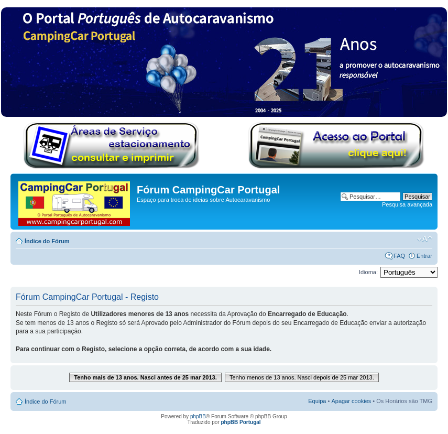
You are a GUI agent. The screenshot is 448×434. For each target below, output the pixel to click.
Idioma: (368, 272)
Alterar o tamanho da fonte (424, 239)
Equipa (317, 401)
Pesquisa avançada (407, 204)
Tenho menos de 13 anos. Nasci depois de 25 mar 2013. (302, 377)
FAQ (399, 256)
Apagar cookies (351, 401)
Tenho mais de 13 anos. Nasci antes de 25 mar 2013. (145, 377)
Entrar (424, 256)
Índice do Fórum (47, 241)
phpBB (198, 416)
